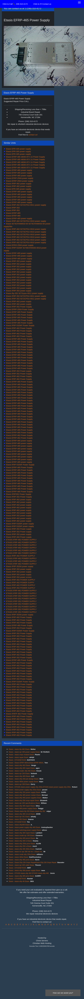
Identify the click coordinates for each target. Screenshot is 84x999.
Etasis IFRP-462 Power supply (19, 537)
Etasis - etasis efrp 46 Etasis (19, 881)
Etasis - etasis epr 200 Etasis (19, 773)
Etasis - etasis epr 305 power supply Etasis (24, 752)
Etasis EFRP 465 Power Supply (19, 312)
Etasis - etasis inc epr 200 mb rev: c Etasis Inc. (26, 852)
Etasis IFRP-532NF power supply (20, 524)
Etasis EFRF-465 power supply (19, 253)
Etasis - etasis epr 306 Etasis (19, 784)
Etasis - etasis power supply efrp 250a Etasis (25, 790)
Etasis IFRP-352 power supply (18, 261)
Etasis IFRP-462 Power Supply (19, 328)
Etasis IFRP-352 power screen (19, 577)
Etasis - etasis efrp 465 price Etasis (21, 876)
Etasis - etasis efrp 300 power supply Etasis (24, 870)
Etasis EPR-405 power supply (18, 149)
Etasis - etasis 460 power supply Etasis (23, 808)
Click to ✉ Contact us (42, 4)
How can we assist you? (63, 993)
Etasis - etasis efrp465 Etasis (19, 825)
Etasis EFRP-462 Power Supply (19, 435)
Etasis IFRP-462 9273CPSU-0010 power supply (26, 221)
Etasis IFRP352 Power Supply (18, 494)
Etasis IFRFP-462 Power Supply (19, 714)
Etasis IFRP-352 (13, 208)
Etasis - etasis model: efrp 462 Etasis (22, 771)
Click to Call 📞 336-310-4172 (15, 4)
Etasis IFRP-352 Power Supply (19, 307)
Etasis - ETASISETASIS (17, 760)
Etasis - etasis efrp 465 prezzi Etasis (22, 838)
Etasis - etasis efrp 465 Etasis (19, 776)
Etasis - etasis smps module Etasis (21, 755)
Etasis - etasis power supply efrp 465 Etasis (24, 827)
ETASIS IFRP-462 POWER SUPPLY (21, 540)
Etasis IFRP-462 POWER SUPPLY (20, 556)
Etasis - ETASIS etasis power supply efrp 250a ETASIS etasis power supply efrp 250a (40, 787)
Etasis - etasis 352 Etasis (18, 819)
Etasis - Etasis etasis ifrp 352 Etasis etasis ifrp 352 (27, 811)
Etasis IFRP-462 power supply (18, 183)
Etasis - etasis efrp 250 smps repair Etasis (24, 800)
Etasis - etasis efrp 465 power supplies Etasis (25, 798)
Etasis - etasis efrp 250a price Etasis (22, 844)
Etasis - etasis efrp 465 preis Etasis (21, 860)
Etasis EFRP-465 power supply (19, 170)
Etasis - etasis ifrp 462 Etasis (19, 749)
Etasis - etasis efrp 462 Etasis (19, 765)
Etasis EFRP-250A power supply (19, 178)
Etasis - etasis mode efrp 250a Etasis (22, 854)
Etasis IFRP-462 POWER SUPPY (20, 582)
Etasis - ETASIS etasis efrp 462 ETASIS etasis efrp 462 (29, 873)
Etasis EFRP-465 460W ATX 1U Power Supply (25, 157)
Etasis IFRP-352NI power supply (19, 566)
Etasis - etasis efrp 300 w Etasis (20, 841)
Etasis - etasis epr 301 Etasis (19, 817)
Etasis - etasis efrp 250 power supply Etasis (24, 792)
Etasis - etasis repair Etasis (18, 757)
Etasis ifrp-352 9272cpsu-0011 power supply (24, 293)
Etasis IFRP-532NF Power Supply (20, 325)
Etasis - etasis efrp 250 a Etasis (20, 846)
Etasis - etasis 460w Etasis (18, 857)
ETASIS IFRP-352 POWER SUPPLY (21, 593)
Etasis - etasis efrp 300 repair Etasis (22, 833)
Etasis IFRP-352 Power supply (19, 371)
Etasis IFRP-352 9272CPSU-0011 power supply (26, 205)
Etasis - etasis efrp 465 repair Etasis (22, 768)
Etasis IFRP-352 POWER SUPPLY (20, 588)
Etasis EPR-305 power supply (18, 151)
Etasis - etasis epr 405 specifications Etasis (24, 803)
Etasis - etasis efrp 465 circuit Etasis (22, 814)
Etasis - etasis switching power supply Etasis (25, 830)
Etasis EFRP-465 (13, 213)
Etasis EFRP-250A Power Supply (20, 309)
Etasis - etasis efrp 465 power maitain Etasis (25, 795)
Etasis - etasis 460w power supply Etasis (23, 782)
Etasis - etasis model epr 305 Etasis (22, 835)
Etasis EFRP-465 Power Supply (19, 320)
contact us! (33, 135)
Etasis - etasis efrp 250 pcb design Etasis (24, 779)
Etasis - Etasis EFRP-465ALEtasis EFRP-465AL (26, 763)
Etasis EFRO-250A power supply (19, 245)
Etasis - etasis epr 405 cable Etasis (21, 865)
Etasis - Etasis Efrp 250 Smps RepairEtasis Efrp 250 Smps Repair (33, 862)
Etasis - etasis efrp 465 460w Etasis (22, 849)
